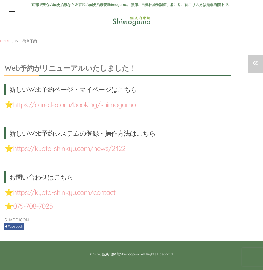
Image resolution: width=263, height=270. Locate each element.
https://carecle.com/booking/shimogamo (77, 104)
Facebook (14, 226)
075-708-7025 (33, 205)
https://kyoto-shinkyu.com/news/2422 (71, 148)
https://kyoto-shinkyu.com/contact (66, 192)
